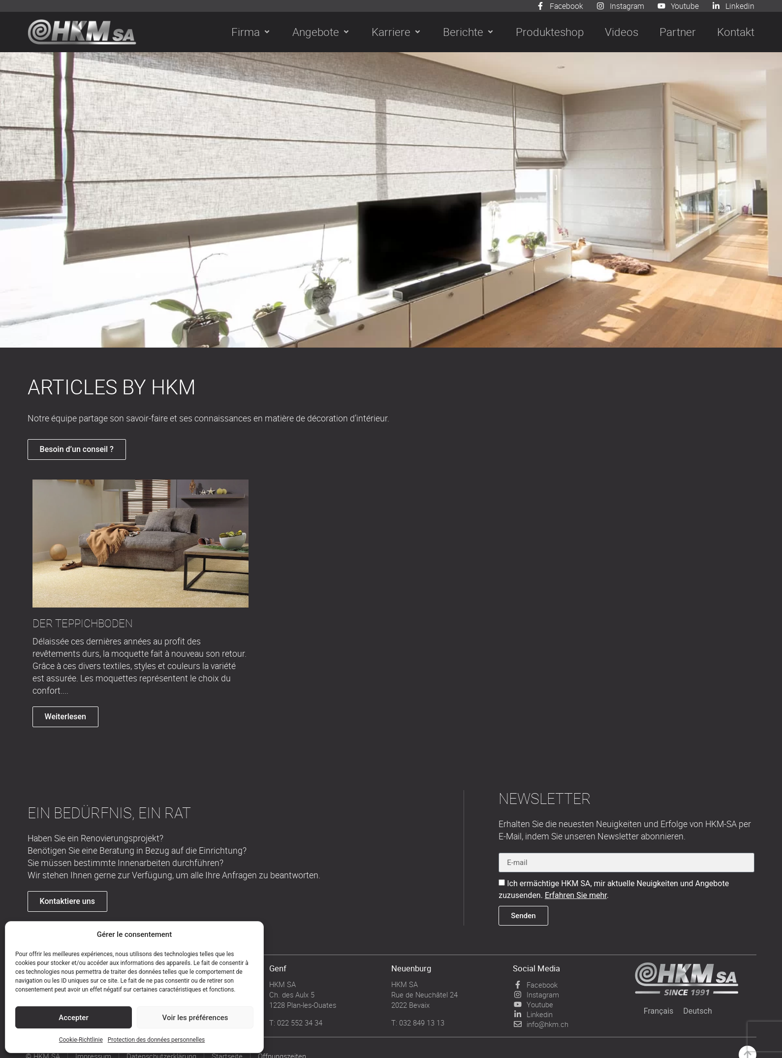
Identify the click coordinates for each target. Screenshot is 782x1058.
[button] (251, 32)
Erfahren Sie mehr (576, 895)
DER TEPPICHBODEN (82, 623)
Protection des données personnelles (156, 1039)
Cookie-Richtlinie (81, 1039)
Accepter (73, 1017)
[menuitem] (659, 1011)
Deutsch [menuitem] (697, 1011)
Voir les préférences (195, 1017)
